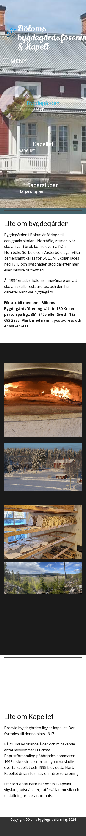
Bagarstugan (30, 191)
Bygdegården (31, 109)
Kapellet (26, 150)
